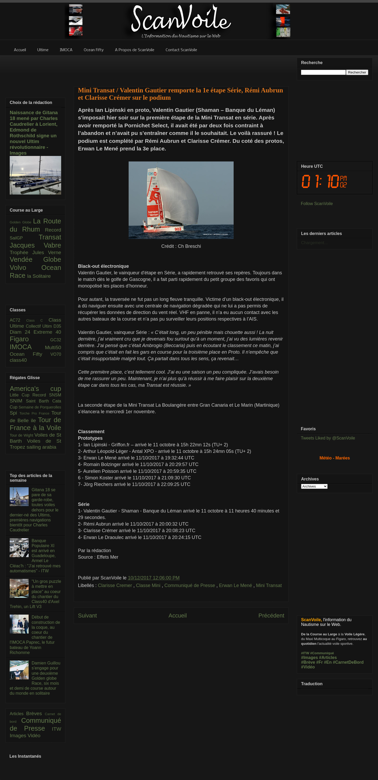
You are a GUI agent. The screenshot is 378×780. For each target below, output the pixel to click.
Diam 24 (22, 332)
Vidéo (34, 735)
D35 (57, 326)
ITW (56, 729)
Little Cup (21, 395)
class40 (18, 360)
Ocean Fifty (30, 354)
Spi (14, 413)
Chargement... (314, 242)
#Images (309, 657)
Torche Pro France (35, 413)
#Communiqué (322, 653)
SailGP (24, 238)
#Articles (328, 657)
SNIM (18, 401)
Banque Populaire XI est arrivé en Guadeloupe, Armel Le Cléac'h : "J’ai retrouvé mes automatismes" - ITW (35, 555)
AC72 (18, 320)
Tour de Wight (22, 435)
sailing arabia (41, 447)
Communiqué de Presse (190, 585)
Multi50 (53, 347)
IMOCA (27, 346)
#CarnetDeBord (348, 662)
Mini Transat (269, 585)
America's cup (35, 388)
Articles (18, 713)
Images (19, 735)
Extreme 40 (47, 332)
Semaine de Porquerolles (40, 407)
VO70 (55, 354)
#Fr (319, 662)
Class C (37, 320)
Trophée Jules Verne (35, 252)
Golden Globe (21, 222)
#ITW (305, 653)
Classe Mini (149, 585)
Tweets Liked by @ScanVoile (328, 438)
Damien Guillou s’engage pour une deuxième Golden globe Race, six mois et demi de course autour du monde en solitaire (35, 678)
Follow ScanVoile (317, 203)
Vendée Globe (35, 259)
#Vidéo (308, 667)
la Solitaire (39, 276)
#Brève (308, 662)
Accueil (178, 615)
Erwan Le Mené (236, 585)
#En (328, 662)
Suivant (87, 615)
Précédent (271, 615)
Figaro (30, 339)
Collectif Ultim (39, 326)
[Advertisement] (181, 67)
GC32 (55, 340)
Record (53, 230)
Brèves (35, 713)
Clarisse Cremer (115, 585)
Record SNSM (47, 395)
